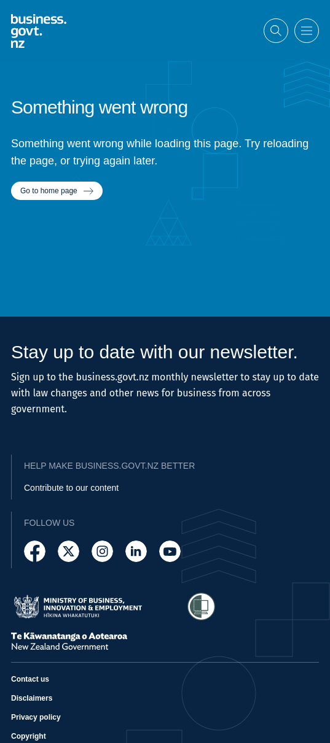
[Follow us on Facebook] (34, 551)
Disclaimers (31, 698)
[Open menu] (306, 29)
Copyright (28, 736)
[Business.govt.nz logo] (38, 30)
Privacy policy (36, 717)
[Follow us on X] (68, 551)
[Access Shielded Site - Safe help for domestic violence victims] (201, 606)
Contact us (30, 679)
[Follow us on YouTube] (170, 551)
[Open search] (276, 29)
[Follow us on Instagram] (102, 551)
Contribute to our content (71, 488)
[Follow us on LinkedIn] (136, 551)
